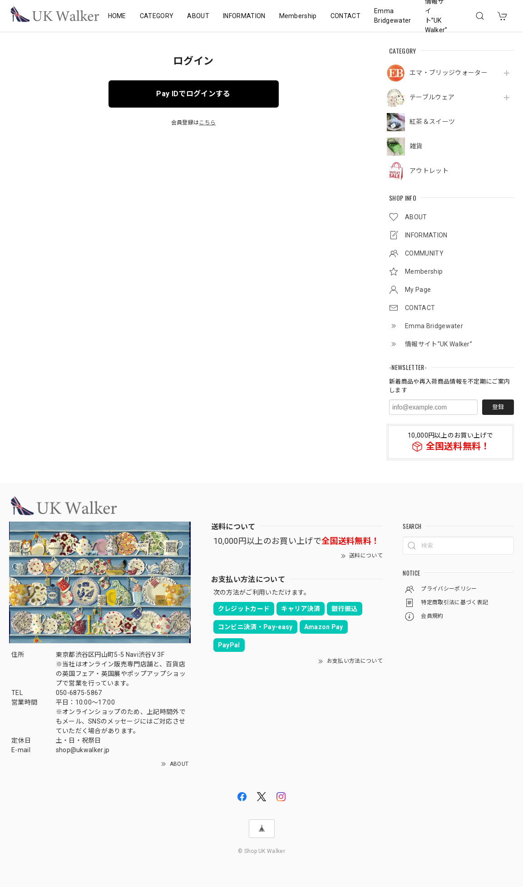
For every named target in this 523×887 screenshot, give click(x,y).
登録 (498, 407)
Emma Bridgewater (392, 15)
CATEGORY (157, 16)
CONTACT (345, 16)
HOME (117, 16)
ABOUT (198, 16)
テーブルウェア (432, 97)
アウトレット (429, 170)
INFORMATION (244, 16)
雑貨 (416, 146)
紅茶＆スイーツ (432, 121)
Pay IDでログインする (193, 93)
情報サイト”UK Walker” (436, 16)
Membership (298, 16)
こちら (207, 122)
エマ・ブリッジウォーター (449, 72)
